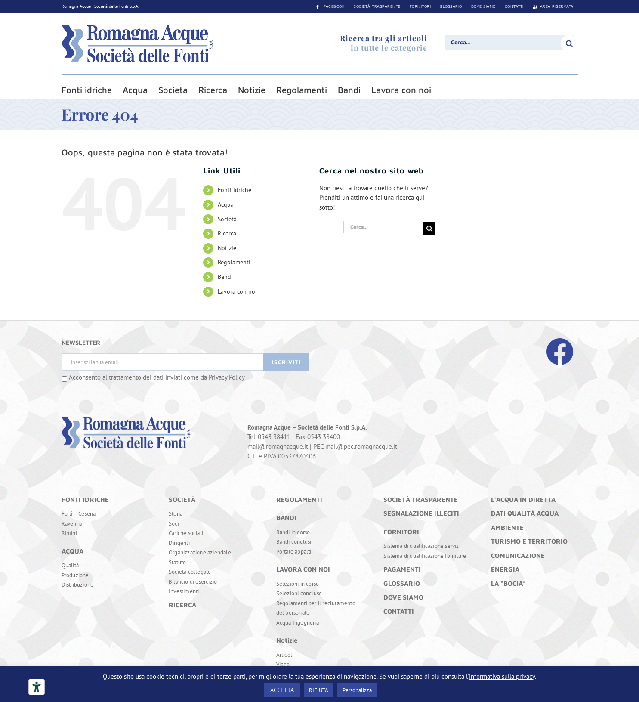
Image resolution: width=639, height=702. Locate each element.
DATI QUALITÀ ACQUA (525, 513)
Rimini (69, 533)
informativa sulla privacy (502, 676)
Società (227, 219)
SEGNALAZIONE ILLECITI (421, 513)
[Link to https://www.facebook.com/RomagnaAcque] (560, 351)
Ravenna (72, 523)
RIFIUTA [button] (318, 690)
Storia (175, 513)
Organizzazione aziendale (200, 552)
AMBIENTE (507, 527)
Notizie (227, 248)
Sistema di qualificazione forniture (424, 556)
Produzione (75, 575)
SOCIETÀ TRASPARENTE (420, 499)
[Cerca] (569, 43)
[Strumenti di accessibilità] (36, 687)
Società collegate (190, 571)
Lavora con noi (237, 291)
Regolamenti (234, 262)
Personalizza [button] (357, 690)
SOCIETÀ (182, 499)
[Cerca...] (509, 42)
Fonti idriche (234, 190)
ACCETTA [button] (282, 690)
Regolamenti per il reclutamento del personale (315, 608)
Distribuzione (78, 584)
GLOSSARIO (401, 583)
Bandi (225, 277)
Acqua (226, 204)
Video (283, 664)
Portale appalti (294, 551)
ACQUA (72, 551)
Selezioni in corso (297, 584)
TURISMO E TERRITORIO (529, 541)
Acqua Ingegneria (297, 622)
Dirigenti (179, 543)
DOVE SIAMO (403, 597)
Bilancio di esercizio (193, 581)
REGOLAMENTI (299, 499)
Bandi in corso (293, 532)
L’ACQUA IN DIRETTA (523, 499)
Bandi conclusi (294, 541)
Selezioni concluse (299, 593)
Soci (174, 523)
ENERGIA (505, 569)
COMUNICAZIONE (518, 555)
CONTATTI (398, 611)
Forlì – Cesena (79, 513)
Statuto (177, 562)
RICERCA (182, 605)
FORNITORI (401, 531)
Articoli (285, 655)
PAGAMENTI (402, 569)
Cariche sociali (186, 533)
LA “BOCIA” (508, 583)
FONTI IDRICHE (85, 499)
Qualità (70, 565)
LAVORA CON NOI (303, 569)
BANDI (286, 517)
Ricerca (227, 233)
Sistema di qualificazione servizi (421, 546)
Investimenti (184, 591)
